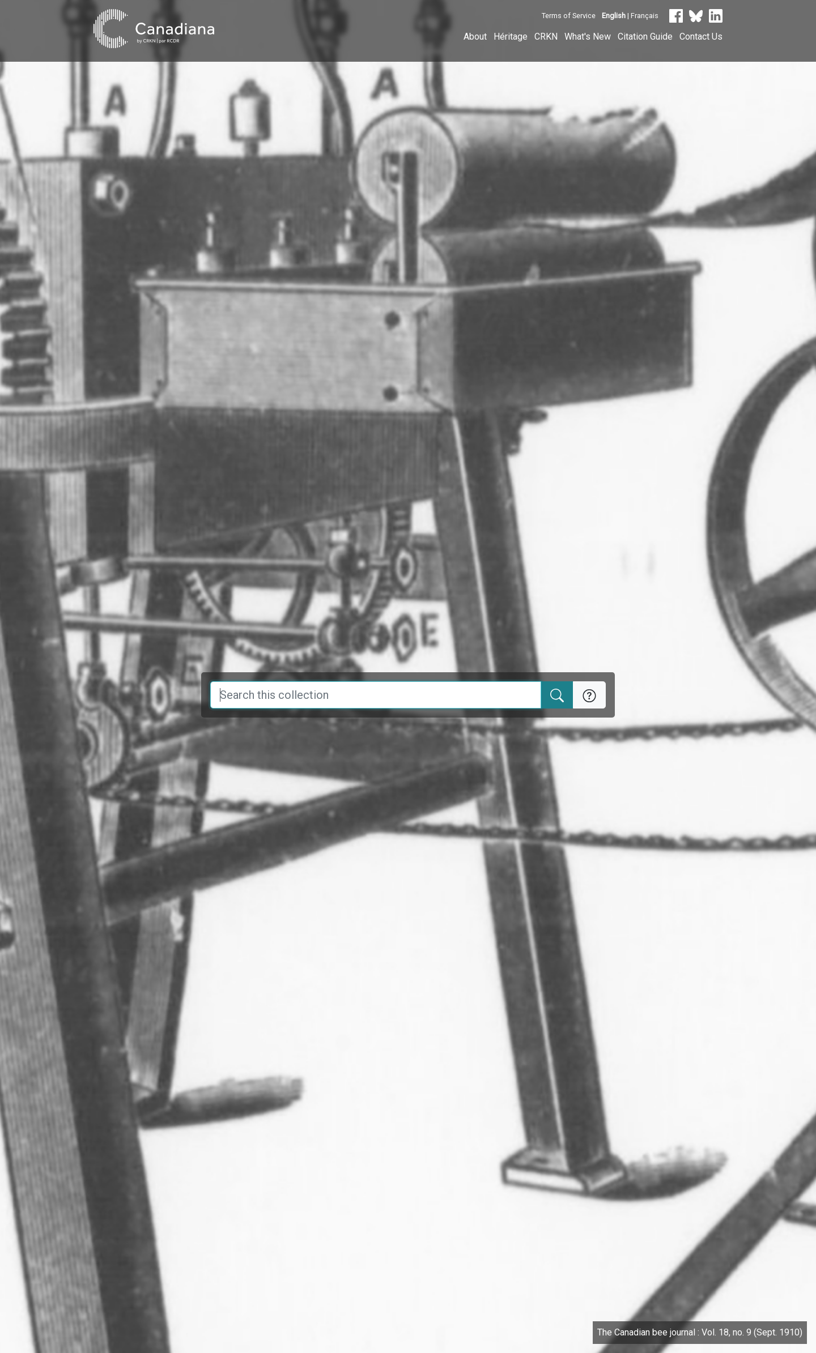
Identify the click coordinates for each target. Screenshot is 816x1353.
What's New (587, 36)
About (475, 36)
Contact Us (700, 36)
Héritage (511, 36)
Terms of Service (569, 15)
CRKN (546, 36)
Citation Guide (645, 36)
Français (644, 15)
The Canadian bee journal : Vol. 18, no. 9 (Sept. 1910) (699, 1332)
